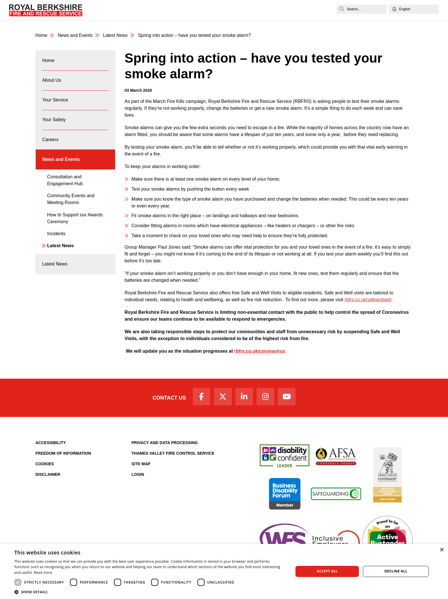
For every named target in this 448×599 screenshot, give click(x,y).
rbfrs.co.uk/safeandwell (368, 299)
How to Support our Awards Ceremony (75, 223)
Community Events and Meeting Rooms (70, 204)
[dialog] (224, 571)
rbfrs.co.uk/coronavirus (259, 351)
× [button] (441, 550)
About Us (133, 10)
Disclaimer (47, 475)
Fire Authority (256, 10)
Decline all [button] (396, 571)
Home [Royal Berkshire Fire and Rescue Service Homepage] (41, 35)
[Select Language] (414, 9)
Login (137, 475)
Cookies (44, 465)
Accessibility (50, 444)
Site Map (140, 465)
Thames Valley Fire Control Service (173, 454)
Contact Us (167, 398)
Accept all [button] (327, 571)
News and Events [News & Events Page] (76, 35)
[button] (149, 592)
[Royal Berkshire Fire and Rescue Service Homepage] (45, 10)
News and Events (297, 10)
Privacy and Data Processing (164, 444)
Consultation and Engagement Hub (65, 185)
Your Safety (197, 10)
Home (109, 10)
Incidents (56, 238)
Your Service (164, 10)
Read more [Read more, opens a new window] (43, 572)
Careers (226, 10)
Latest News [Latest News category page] (116, 35)
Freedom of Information (63, 454)
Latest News (60, 250)
